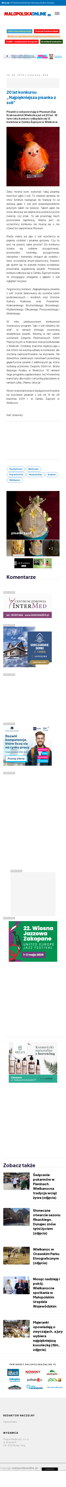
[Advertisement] (27, 696)
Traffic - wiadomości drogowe (22, 41)
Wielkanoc (14, 480)
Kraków (52, 474)
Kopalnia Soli (16, 474)
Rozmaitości (15, 469)
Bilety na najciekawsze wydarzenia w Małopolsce (34, 36)
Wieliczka (33, 469)
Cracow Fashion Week (46, 31)
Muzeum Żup (35, 474)
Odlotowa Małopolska (19, 31)
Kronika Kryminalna (51, 41)
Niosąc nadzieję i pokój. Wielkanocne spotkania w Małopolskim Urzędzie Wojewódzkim (46, 1292)
